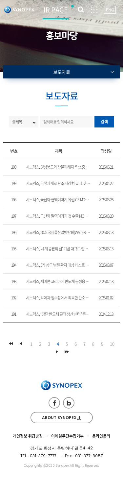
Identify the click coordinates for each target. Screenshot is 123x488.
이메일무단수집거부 (67, 436)
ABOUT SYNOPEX (61, 417)
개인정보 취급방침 (28, 436)
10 (112, 344)
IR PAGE (56, 9)
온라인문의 (101, 436)
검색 (104, 122)
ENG (110, 10)
